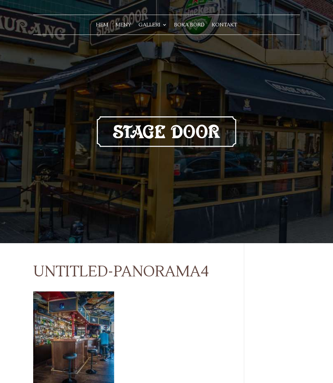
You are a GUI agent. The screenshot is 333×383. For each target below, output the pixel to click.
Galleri (149, 25)
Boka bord (189, 25)
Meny (123, 25)
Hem (102, 25)
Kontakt (224, 25)
